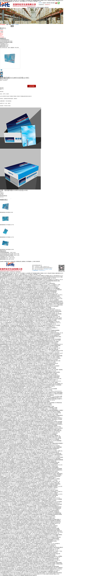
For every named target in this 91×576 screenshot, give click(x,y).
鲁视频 (42, 409)
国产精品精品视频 (58, 355)
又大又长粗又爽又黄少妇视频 (18, 278)
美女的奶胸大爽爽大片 (27, 425)
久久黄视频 (54, 320)
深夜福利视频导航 (27, 322)
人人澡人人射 (29, 452)
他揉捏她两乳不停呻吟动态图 (6, 289)
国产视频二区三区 (22, 363)
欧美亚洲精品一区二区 (30, 367)
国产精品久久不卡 (3, 414)
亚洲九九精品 (58, 336)
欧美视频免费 (17, 325)
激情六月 (46, 353)
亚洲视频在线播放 (10, 430)
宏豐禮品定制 (18, 261)
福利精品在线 (22, 476)
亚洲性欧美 (37, 417)
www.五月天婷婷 (42, 454)
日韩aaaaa (41, 377)
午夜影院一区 (2, 362)
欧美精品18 (38, 315)
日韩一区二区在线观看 (53, 346)
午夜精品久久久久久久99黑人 (44, 284)
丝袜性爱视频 (14, 557)
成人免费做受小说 (21, 332)
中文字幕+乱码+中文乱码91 (51, 449)
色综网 (54, 362)
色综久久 (44, 392)
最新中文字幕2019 (58, 424)
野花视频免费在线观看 (47, 448)
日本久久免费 (15, 340)
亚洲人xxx (2, 340)
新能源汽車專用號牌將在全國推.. (6, 42)
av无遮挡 (46, 409)
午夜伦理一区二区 (16, 283)
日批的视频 (9, 292)
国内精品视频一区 (21, 511)
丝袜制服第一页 (46, 285)
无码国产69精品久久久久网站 (6, 388)
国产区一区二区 (10, 373)
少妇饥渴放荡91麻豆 (40, 332)
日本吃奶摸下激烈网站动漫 (51, 461)
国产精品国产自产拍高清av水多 (50, 331)
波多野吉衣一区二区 (11, 293)
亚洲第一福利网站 (58, 369)
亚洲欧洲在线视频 (35, 386)
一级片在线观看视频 (4, 363)
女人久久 (17, 476)
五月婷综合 (2, 487)
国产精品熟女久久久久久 (25, 480)
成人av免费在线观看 (23, 329)
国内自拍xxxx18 (34, 322)
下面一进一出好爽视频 (54, 299)
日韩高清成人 (51, 435)
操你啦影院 (56, 306)
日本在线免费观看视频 (30, 311)
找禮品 (13, 24)
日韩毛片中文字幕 (57, 426)
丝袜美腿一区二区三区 (36, 287)
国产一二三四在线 (53, 480)
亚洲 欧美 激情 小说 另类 (20, 277)
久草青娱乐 (47, 354)
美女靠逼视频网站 (45, 505)
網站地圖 (53, 2)
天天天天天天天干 (58, 391)
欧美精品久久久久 (47, 282)
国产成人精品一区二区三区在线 (6, 278)
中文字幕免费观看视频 (11, 381)
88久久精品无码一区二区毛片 (37, 515)
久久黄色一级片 (47, 339)
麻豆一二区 (43, 364)
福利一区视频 (27, 401)
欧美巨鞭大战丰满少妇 (16, 330)
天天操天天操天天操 (12, 345)
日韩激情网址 (2, 331)
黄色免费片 (39, 453)
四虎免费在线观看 (21, 483)
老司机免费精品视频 (8, 355)
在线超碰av (7, 425)
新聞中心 (43, 7)
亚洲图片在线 (31, 541)
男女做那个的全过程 (43, 544)
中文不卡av (40, 289)
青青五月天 (58, 310)
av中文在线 (19, 317)
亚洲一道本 (17, 336)
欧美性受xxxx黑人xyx (33, 509)
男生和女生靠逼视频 (53, 494)
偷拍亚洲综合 (37, 367)
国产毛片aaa (39, 280)
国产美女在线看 (9, 331)
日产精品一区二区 (32, 275)
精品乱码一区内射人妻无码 (11, 359)
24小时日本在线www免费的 (44, 288)
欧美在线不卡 (10, 497)
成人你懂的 (24, 312)
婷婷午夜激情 (8, 354)
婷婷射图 (34, 277)
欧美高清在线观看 (9, 563)
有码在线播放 (46, 310)
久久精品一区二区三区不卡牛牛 (18, 506)
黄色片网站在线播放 (22, 549)
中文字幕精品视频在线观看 (5, 520)
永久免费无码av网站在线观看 (15, 556)
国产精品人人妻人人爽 (44, 487)
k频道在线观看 (3, 320)
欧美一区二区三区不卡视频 (51, 454)
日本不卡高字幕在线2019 (9, 315)
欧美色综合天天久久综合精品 (54, 445)
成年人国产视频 (20, 495)
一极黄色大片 (2, 280)
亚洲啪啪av (38, 301)
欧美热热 (7, 572)
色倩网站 (17, 516)
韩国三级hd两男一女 (27, 532)
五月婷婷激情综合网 (19, 464)
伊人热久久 (13, 322)
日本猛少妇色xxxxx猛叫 (4, 358)
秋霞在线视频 (25, 546)
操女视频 (2, 351)
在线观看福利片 (38, 360)
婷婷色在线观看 (13, 501)
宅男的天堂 (47, 431)
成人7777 (38, 472)
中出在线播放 (22, 402)
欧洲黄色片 (13, 566)
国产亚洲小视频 (24, 400)
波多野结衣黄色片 (31, 349)
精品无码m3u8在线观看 (15, 552)
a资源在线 (2, 318)
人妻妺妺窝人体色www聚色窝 (46, 303)
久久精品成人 (14, 317)
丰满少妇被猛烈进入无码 (20, 505)
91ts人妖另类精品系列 (41, 464)
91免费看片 (25, 343)
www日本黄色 (40, 527)
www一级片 (22, 401)
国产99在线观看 (13, 343)
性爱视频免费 (25, 310)
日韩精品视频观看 (16, 378)
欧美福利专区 (31, 372)
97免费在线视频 (8, 341)
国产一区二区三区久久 (34, 533)
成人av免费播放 (9, 544)
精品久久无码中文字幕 (41, 400)
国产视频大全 (37, 369)
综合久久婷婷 (27, 299)
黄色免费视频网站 (50, 539)
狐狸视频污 (34, 453)
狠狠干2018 (60, 383)
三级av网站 (32, 494)
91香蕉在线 (38, 462)
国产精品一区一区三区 (11, 303)
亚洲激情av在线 (16, 463)
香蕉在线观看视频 (10, 565)
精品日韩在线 (56, 547)
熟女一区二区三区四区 (50, 381)
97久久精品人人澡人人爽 (43, 395)
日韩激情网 (42, 473)
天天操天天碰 (8, 287)
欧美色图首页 (35, 282)
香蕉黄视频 (47, 360)
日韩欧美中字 (2, 350)
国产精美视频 (41, 307)
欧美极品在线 (2, 447)
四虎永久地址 (44, 543)
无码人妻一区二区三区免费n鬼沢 (55, 289)
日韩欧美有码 (2, 359)
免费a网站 (2, 480)
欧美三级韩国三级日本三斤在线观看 (53, 325)
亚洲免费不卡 (32, 463)
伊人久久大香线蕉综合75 (5, 360)
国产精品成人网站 (39, 458)
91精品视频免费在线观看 (30, 331)
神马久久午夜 (31, 438)
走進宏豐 (2, 261)
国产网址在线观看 (38, 312)
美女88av (44, 443)
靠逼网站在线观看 (3, 483)
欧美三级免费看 (30, 293)
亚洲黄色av (51, 547)
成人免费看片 (2, 485)
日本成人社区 (12, 318)
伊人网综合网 (53, 292)
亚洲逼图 (50, 353)
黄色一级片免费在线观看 (31, 491)
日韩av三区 (31, 288)
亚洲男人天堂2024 (28, 282)
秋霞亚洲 (12, 560)
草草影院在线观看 (19, 322)
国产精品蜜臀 (40, 365)
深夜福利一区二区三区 (29, 435)
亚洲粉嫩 (18, 396)
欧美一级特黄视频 (31, 345)
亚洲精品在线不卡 (26, 307)
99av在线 (52, 339)
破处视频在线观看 (20, 287)
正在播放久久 (19, 308)
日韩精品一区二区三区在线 (34, 473)
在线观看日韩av (37, 293)
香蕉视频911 (60, 443)
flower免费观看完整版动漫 (5, 275)
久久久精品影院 (47, 396)
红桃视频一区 (41, 514)
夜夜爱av (1, 419)
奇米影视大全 (15, 284)
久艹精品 (20, 340)
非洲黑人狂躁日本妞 (45, 471)
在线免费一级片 (30, 492)
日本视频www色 (38, 330)
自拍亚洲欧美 (44, 382)
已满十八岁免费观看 (20, 381)
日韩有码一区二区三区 (50, 400)
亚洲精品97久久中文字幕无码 (6, 330)
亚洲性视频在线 (41, 320)
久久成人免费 (37, 494)
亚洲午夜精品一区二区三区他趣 (6, 283)
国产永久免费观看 (48, 320)
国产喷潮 (17, 482)
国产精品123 (13, 287)
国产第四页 (43, 292)
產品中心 (34, 7)
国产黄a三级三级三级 (53, 383)
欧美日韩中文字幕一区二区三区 (56, 298)
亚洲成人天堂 (33, 464)
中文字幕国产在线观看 (50, 313)
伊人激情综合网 (15, 453)
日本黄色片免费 (23, 396)
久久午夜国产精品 (3, 574)
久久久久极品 (22, 527)
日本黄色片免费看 (12, 400)
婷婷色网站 (30, 424)
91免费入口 (59, 429)
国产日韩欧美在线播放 (4, 374)
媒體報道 (23, 261)
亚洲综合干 (30, 414)
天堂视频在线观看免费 (4, 326)
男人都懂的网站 (29, 561)
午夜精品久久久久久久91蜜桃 (37, 285)
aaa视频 (34, 487)
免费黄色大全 (36, 454)
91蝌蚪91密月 (54, 409)
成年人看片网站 (54, 421)
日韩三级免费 (53, 429)
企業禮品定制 (38, 7)
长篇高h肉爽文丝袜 (57, 430)
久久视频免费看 (20, 343)
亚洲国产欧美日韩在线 (15, 294)
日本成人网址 (13, 454)
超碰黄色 (60, 534)
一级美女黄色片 (3, 303)
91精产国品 (2, 440)
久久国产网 (22, 411)
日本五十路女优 (35, 481)
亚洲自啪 (6, 541)
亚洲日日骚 (45, 278)
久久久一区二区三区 (4, 321)
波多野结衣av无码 (50, 513)
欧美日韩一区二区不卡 (13, 298)
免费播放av (40, 553)
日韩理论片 (14, 292)
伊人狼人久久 (17, 402)
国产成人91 (28, 353)
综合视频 (41, 331)
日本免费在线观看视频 (24, 487)
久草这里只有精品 (59, 457)
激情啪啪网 (2, 285)
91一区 (25, 433)
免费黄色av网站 (18, 318)
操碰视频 (22, 416)
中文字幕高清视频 (3, 430)
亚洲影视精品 (34, 447)
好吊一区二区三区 (13, 530)
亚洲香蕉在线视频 (42, 335)
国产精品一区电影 (13, 360)
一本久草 (14, 308)
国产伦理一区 (22, 471)
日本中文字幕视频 (46, 401)
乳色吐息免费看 (28, 500)
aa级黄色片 (51, 570)
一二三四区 (26, 387)
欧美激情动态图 (12, 450)
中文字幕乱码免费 (33, 392)
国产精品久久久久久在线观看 (53, 439)
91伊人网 (2, 353)
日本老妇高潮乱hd (24, 518)
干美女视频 (49, 410)
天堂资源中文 (28, 386)
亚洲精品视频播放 (54, 315)
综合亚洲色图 (46, 344)
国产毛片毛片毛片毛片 (4, 539)
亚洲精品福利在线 (22, 351)
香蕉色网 (31, 411)
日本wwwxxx (6, 318)
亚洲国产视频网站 (28, 277)
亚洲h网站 (59, 475)
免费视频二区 (2, 544)
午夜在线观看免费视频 (56, 508)
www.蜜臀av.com (31, 310)
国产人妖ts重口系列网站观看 (5, 376)
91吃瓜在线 (46, 414)
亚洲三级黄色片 (44, 287)
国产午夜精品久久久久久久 (40, 362)
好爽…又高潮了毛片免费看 (42, 516)
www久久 (24, 513)
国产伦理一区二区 (54, 293)
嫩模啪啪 (57, 288)
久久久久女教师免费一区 (13, 299)
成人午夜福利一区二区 (55, 348)
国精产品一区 (39, 434)
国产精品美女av (59, 417)
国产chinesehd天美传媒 (37, 382)
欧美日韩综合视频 (30, 316)
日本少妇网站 (33, 351)
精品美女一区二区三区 (42, 509)
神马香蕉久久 (29, 306)
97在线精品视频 (45, 378)
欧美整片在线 (6, 431)
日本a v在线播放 (3, 452)
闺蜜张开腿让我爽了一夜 (41, 398)
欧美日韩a (9, 492)
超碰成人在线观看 (44, 359)
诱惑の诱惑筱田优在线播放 (44, 343)
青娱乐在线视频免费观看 (5, 518)
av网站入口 (2, 416)
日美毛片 (41, 417)
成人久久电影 (45, 497)
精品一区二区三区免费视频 (5, 454)
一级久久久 (28, 556)
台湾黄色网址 (35, 510)
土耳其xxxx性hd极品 (53, 373)
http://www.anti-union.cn (39, 269)
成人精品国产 (43, 283)
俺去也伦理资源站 (40, 555)
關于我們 (31, 7)
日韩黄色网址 (30, 520)
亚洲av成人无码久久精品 (20, 341)
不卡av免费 (48, 551)
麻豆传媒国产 (23, 431)
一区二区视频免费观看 (21, 477)
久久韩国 (52, 343)
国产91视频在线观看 (12, 334)
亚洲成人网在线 (26, 541)
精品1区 (34, 472)
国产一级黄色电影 (17, 367)
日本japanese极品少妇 (19, 426)
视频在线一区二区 (40, 495)
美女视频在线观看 (8, 561)
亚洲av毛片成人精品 (45, 298)
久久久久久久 (58, 381)
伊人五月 (16, 398)
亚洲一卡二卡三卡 (37, 435)
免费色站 (34, 524)
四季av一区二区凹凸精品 (5, 387)
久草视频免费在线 (9, 362)
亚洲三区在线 (52, 524)
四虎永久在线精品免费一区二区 (6, 284)
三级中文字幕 (2, 354)
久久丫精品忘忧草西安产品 (32, 329)
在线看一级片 (48, 348)
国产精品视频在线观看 (29, 325)
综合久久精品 (35, 320)
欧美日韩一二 (25, 508)
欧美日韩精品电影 (21, 288)
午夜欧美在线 (30, 376)
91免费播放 (7, 377)
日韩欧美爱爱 (2, 513)
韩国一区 (35, 327)
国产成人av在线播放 (4, 415)
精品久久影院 (28, 445)
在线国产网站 (8, 320)
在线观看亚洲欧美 (33, 482)
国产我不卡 (29, 466)
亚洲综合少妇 (2, 302)
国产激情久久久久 (39, 318)
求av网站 (12, 369)
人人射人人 (25, 303)
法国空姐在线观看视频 (22, 405)
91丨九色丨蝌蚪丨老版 (15, 365)
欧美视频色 (12, 358)
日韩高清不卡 (27, 417)
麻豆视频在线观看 (56, 345)
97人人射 (34, 344)
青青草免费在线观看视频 (21, 313)
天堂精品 (52, 374)
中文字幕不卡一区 (14, 485)
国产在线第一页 (52, 310)
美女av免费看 (30, 548)
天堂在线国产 (2, 282)
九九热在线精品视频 (32, 462)
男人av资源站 (17, 397)
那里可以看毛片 (38, 349)
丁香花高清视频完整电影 (19, 373)
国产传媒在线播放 (14, 351)
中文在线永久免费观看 (38, 317)
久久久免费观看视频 (40, 351)
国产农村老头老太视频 (35, 303)
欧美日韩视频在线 (41, 393)
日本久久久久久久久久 (53, 444)
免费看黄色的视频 (25, 563)
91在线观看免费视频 (14, 285)
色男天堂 (22, 364)
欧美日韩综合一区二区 (58, 332)
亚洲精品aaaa (43, 449)
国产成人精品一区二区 (54, 312)
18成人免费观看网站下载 (34, 377)
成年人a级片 (51, 318)
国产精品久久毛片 (9, 496)
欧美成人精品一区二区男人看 (17, 335)
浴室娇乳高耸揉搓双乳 (9, 495)
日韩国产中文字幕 (33, 358)
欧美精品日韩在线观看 (55, 296)
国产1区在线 (31, 571)
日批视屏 (48, 296)
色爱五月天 (31, 454)
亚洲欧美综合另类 (3, 329)
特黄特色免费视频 (51, 416)
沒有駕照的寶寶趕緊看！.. (5, 39)
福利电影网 (10, 310)
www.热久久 (45, 350)
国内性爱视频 (59, 468)
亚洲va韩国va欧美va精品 (36, 445)
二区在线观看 (11, 325)
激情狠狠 (47, 341)
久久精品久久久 (15, 355)
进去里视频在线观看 (25, 321)
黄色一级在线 (14, 494)
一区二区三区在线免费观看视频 (28, 302)
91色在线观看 (2, 349)
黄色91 (29, 303)
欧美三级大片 (48, 496)
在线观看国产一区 (18, 509)
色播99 (18, 392)
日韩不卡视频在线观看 (48, 426)
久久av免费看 (41, 414)
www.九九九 (51, 344)
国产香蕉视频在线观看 (36, 355)
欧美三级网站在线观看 (46, 425)
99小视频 (8, 510)
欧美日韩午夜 (12, 316)
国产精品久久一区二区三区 (29, 373)
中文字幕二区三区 (28, 364)
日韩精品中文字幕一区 (36, 409)
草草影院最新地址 (34, 397)
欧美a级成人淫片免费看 (53, 341)
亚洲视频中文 (10, 301)
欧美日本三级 (17, 534)
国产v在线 (16, 574)
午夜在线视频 (25, 514)
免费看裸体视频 (58, 513)
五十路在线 (41, 556)
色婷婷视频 (60, 421)
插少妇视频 (31, 420)
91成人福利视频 (58, 313)
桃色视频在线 (52, 336)
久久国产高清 (33, 480)
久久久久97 (2, 395)
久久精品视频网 (41, 379)
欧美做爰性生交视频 (36, 368)
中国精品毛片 (19, 514)
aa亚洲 (13, 331)
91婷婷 (44, 551)
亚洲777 (50, 534)
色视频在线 (20, 533)
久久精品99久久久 (48, 329)
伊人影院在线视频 (51, 562)
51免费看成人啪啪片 (34, 393)
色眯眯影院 (27, 428)
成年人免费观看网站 (37, 468)
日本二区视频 (11, 374)
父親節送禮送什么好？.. (4, 44)
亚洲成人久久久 (41, 329)
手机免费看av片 (27, 495)
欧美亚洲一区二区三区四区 (27, 543)
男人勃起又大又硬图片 (24, 571)
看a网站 (9, 335)
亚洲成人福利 (9, 438)
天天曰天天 (21, 529)
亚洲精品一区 (41, 279)
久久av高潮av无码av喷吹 (5, 316)
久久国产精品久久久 (51, 453)
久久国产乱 (52, 386)
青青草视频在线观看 (14, 386)
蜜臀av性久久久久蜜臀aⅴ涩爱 (47, 349)
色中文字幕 (47, 379)
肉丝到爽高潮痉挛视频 (35, 499)
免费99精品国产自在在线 (5, 424)
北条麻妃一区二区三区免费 (21, 415)
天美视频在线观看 (3, 527)
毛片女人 (2, 500)
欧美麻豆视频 (53, 398)
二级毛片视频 (35, 553)
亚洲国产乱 (22, 392)
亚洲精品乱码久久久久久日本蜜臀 (36, 336)
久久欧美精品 (51, 476)
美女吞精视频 (37, 467)
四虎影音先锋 (29, 382)
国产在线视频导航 (3, 411)
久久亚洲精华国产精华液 (5, 530)
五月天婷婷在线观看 (4, 335)
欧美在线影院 (24, 340)
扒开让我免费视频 (52, 434)
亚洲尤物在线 (27, 292)
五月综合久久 (34, 280)
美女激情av (38, 500)
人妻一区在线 (17, 419)
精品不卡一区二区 (59, 279)
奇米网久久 (33, 398)
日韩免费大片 (40, 282)
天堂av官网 (52, 411)
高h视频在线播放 (3, 466)
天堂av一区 (2, 322)
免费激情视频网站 (22, 386)
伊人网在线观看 (57, 458)
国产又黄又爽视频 (13, 387)
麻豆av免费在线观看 (29, 341)
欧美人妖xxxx (2, 382)
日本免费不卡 (59, 398)
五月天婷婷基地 (36, 501)
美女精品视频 (43, 419)
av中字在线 (55, 438)
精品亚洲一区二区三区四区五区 (26, 294)
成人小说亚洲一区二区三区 (13, 363)
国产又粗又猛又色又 (47, 424)
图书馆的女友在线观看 (46, 421)
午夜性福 (54, 368)
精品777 (1, 345)
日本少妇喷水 (29, 388)
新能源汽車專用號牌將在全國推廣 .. (9, 255)
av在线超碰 (51, 332)
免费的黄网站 (51, 321)
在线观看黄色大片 (53, 322)
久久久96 (5, 417)
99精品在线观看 (29, 298)
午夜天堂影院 (41, 405)
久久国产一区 (23, 280)
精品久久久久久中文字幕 (40, 558)
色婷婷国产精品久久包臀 (43, 561)
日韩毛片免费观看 (29, 468)
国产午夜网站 (47, 293)
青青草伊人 (42, 412)
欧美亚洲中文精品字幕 (55, 553)
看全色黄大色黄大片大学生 (5, 434)
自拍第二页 (24, 317)
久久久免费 (26, 359)
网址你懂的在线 (18, 374)
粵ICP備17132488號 (48, 269)
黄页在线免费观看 (3, 492)
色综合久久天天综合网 (53, 359)
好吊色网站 (16, 315)
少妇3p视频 (28, 351)
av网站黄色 (18, 450)
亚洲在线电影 (35, 561)
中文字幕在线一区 (50, 525)
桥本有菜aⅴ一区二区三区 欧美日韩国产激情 (8, 407)
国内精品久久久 (49, 362)
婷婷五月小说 (31, 508)
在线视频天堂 (44, 475)
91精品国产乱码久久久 (45, 369)
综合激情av (6, 299)
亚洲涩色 (34, 306)
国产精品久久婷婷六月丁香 (5, 369)
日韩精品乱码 (18, 478)
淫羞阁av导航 (56, 482)
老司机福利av (34, 308)
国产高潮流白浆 (7, 459)
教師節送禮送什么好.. (4, 46)
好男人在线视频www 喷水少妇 (43, 308)
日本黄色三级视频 (40, 275)
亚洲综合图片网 (46, 334)
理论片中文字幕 (50, 335)
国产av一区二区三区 (4, 475)
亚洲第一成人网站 (52, 447)
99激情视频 (51, 407)
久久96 (44, 336)
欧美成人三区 (28, 395)
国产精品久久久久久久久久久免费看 (7, 398)
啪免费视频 (52, 462)
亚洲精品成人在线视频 (32, 289)
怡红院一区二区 (40, 322)
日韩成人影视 (18, 472)
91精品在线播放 (43, 571)
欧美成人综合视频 (35, 557)
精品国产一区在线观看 (37, 506)
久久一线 (31, 487)
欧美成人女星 (46, 547)
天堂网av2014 (15, 405)
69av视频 (55, 407)
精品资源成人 (44, 296)
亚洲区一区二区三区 (52, 278)
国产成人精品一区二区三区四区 (38, 354)
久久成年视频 (2, 467)
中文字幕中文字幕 (35, 388)
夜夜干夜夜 (39, 392)
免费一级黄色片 (43, 525)
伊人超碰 (13, 341)
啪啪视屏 (51, 377)
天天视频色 (28, 527)
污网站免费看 (21, 299)
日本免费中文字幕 (45, 435)
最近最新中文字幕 (41, 508)
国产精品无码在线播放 (45, 355)
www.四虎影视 (14, 312)
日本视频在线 (12, 481)
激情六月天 (12, 424)
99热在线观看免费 (33, 365)
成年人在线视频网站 (4, 421)
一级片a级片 (34, 439)
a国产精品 (17, 384)
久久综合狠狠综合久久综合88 (52, 428)
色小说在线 (55, 471)
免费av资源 (2, 312)
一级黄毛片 (12, 459)
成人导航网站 (15, 497)
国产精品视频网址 (27, 284)
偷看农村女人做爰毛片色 (44, 302)
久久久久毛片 (11, 383)
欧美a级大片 (8, 508)
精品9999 (46, 457)
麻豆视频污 (33, 500)
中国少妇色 (55, 567)
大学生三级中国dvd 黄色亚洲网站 (12, 558)
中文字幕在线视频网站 (33, 546)
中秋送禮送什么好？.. (4, 43)
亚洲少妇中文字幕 (19, 303)
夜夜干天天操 (52, 308)
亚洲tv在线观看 (3, 448)
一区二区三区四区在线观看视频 (23, 494)
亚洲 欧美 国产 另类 (4, 468)
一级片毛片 (39, 505)
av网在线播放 (38, 296)
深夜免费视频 (14, 372)
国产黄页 (28, 350)
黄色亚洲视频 (37, 373)
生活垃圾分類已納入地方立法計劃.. (9, 253)
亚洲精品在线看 (3, 379)
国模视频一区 (57, 435)
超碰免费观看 (39, 407)
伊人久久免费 (32, 467)
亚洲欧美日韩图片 (9, 513)
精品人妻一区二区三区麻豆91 (6, 372)
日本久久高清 (37, 325)
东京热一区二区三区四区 (17, 409)
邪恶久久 (25, 297)
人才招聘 (34, 261)
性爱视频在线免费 (39, 278)
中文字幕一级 (56, 321)
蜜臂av (7, 486)
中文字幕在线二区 (41, 496)
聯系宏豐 (48, 2)
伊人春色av (11, 519)
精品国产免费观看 (7, 317)
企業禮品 (17, 24)
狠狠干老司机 (44, 439)
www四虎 (6, 353)
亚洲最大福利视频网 (4, 296)
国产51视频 (33, 301)
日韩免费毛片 (34, 516)
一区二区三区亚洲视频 (50, 397)
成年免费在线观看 (21, 298)
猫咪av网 (57, 452)
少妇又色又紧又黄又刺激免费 (6, 435)
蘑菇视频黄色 (59, 473)
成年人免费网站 (39, 378)
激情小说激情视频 (42, 433)
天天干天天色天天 (10, 277)
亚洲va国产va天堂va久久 (24, 336)
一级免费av (11, 348)
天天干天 (26, 362)
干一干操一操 (42, 501)
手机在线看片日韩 (3, 293)
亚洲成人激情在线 (3, 378)
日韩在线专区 (37, 345)
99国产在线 (21, 425)
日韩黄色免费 (15, 382)
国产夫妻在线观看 (30, 297)
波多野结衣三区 (26, 443)
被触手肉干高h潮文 (24, 440)
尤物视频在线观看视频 (37, 425)
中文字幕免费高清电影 (27, 346)
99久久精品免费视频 (21, 334)
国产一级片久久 (12, 307)
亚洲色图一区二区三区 (10, 302)
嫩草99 (30, 359)
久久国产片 (42, 538)
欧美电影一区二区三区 (4, 311)
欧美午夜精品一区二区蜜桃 (15, 349)
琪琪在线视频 (2, 494)
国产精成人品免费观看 (28, 523)
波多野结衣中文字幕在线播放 (23, 360)
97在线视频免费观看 (21, 504)
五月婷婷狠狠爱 (58, 384)
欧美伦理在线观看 (18, 369)
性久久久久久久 (39, 277)
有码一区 (2, 317)
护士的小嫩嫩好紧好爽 (28, 279)
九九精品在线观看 (18, 307)
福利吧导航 (27, 411)
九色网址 (39, 292)
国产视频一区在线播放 (31, 313)
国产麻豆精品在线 (12, 279)
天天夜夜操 (28, 397)
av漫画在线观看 (55, 495)
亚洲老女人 (21, 457)
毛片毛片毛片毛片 (45, 434)
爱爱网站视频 (2, 496)
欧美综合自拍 (23, 388)
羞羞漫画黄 (56, 344)
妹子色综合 (2, 511)
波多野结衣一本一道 (38, 415)
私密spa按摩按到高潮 (4, 307)
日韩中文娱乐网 (13, 518)
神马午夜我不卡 (43, 420)
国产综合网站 (35, 414)
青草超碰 (38, 486)
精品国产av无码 (17, 364)
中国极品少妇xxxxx (36, 376)
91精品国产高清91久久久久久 (55, 297)
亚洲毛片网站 (27, 475)
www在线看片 (53, 284)
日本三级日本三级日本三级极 (17, 289)
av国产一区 (42, 426)
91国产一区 (57, 481)
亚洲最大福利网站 (59, 303)
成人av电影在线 (46, 306)
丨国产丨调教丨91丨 (4, 310)
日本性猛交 (19, 400)
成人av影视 (46, 321)
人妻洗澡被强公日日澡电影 (5, 396)
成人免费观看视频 (3, 461)
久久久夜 (27, 473)
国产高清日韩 (2, 563)
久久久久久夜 (46, 297)
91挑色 (30, 344)
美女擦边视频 (27, 482)
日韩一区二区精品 (3, 301)
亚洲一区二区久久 (58, 294)
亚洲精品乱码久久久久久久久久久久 (7, 534)
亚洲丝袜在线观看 (39, 306)
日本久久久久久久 (39, 430)
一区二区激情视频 (12, 504)
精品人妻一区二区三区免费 (5, 313)
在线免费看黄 (15, 297)
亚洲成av (50, 414)
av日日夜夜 (46, 346)
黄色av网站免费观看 (29, 506)
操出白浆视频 (19, 350)
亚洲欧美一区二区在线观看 (44, 386)
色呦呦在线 (33, 330)
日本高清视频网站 (10, 461)
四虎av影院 (55, 571)
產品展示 (12, 47)
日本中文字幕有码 (22, 491)
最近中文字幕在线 (35, 504)
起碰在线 (44, 277)
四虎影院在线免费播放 (40, 440)
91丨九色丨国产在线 (20, 417)
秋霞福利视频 (58, 447)
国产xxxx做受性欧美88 (50, 283)
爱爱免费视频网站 (54, 410)
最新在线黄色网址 (47, 527)
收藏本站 (44, 2)
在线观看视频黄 (7, 548)
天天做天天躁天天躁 (55, 472)
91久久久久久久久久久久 (44, 570)
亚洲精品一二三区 (22, 353)
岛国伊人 (43, 372)
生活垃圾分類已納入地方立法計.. (6, 41)
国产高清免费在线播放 (24, 438)
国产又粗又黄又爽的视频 (39, 396)
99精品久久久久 (43, 542)
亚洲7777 (25, 442)
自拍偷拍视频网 (32, 296)
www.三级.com (51, 391)
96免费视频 (40, 358)
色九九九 (52, 306)
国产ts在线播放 (36, 520)
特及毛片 (51, 552)
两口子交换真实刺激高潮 (54, 510)
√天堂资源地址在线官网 (24, 296)
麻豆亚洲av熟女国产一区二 (51, 420)
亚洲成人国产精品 (20, 292)
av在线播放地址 (56, 511)
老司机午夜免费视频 (21, 435)
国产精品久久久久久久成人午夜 (55, 378)
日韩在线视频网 (58, 339)
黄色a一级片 (25, 327)
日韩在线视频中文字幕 (17, 310)
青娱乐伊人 (48, 292)
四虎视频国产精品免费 (22, 462)
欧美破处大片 (23, 378)
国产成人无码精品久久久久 (49, 279)
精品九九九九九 (49, 508)
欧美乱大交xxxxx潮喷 (44, 452)
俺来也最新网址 (3, 438)
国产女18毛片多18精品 (52, 561)
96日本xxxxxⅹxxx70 (51, 457)
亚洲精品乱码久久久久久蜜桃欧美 (13, 412)
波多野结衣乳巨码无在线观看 (33, 391)
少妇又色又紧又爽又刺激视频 (35, 419)
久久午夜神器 (12, 431)
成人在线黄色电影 (3, 497)
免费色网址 (42, 293)
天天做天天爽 (2, 464)
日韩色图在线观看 (10, 466)
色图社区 (56, 343)
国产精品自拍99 (53, 277)
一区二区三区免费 (32, 434)
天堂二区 (60, 344)
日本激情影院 (38, 359)
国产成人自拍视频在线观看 (11, 467)
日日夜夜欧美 (23, 421)
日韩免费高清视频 (46, 406)
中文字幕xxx (27, 334)
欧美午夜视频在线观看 (4, 298)
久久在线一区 (52, 369)
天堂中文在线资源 (57, 412)
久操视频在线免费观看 (52, 301)
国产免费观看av (41, 346)
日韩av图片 (23, 367)
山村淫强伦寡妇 (57, 476)
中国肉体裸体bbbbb (36, 562)
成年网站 (2, 355)
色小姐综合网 (22, 428)
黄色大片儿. (57, 416)
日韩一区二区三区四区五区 (44, 411)
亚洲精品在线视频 (10, 379)
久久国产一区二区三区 (4, 279)
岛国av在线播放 (45, 289)
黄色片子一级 (2, 552)
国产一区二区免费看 (36, 449)
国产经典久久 (2, 458)
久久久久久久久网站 (4, 332)
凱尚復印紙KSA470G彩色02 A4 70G (7, 219)
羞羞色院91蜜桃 (56, 280)
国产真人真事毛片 (11, 537)
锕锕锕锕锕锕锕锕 (3, 344)
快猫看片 (54, 563)
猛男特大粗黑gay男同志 (34, 443)
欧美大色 (2, 433)
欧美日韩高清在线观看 (17, 513)
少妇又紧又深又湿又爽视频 (49, 294)
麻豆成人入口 (8, 280)
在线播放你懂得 (56, 377)
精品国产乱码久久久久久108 (56, 464)
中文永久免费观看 (26, 358)
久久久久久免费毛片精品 (12, 288)
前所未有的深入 (24, 349)
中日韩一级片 (40, 321)
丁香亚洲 (30, 355)
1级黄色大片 (46, 377)
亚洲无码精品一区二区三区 (47, 358)
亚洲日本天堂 (32, 360)
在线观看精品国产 (21, 445)
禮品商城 (40, 2)
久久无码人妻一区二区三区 (5, 401)
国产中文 (23, 556)
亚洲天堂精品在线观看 (56, 311)
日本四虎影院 (37, 519)
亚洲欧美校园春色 (42, 428)
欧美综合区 (13, 368)
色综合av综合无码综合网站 (21, 345)
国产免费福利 (36, 279)
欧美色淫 (51, 471)
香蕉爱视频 (48, 398)
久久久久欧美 (47, 480)
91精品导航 (47, 528)
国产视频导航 (2, 364)
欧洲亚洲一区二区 (51, 516)
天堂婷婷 (9, 477)
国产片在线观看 (8, 312)
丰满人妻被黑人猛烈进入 (5, 482)
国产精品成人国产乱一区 (33, 497)
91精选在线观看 (58, 562)
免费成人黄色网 (26, 519)
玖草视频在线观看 (10, 306)
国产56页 (43, 360)
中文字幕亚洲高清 (35, 284)
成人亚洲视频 (20, 297)
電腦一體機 (8, 24)
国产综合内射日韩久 (45, 492)
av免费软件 (9, 449)
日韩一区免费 (17, 431)
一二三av (53, 396)
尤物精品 (20, 275)
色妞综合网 (26, 289)
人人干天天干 (26, 377)
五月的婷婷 (29, 549)
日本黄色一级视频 (27, 555)
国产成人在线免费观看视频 (30, 278)
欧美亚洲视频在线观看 (50, 364)
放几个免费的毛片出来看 (51, 392)
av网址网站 (42, 294)
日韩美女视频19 (17, 487)
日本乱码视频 (55, 534)
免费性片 (57, 509)
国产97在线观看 (14, 508)
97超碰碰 (24, 350)
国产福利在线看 (58, 504)
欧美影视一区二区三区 (33, 379)
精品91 (41, 301)
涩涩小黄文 (37, 302)
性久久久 (59, 322)
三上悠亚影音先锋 (27, 398)
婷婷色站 (2, 417)
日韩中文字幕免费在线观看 (11, 350)
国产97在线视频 (31, 343)
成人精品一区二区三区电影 (5, 339)
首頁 (28, 7)
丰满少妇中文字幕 (59, 350)
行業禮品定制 (12, 261)
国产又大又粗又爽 (28, 481)
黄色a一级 (43, 518)
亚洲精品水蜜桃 (59, 563)
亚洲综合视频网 (51, 478)
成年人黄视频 (23, 397)
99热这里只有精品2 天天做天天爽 (29, 407)
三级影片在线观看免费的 (5, 336)
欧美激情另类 (14, 354)
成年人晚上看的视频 (34, 307)
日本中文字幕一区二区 (39, 310)
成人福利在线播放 (18, 302)
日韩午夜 (59, 438)
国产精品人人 (46, 322)
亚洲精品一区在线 (16, 496)
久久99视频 (5, 345)
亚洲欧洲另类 (32, 426)
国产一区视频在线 (9, 448)
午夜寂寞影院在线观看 (11, 528)
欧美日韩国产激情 (28, 510)
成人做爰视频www (53, 327)
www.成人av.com (44, 445)
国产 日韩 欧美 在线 (10, 397)
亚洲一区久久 (32, 350)
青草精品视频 (7, 457)
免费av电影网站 (3, 306)
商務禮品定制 (6, 261)
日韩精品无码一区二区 (16, 393)
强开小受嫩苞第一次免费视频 (44, 466)
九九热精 (19, 320)
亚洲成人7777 (26, 335)
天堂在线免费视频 (38, 438)
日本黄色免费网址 (54, 467)
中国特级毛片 (42, 520)
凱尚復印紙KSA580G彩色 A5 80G (6, 207)
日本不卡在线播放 (10, 562)
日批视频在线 (50, 442)
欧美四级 (21, 384)
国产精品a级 (43, 467)
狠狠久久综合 (44, 453)
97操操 (15, 379)
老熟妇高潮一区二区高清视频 (25, 516)
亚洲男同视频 (43, 410)
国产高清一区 (15, 329)
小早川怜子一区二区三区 (20, 395)
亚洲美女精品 (2, 287)
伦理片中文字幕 (12, 346)
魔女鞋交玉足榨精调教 (49, 520)
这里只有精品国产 (24, 454)
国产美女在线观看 (56, 529)
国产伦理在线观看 (23, 293)
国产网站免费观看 (20, 279)
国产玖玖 (26, 288)
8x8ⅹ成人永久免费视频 (57, 499)
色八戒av (12, 275)
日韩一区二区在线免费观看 (55, 334)
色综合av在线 (48, 467)
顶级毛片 (50, 387)
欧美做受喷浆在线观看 (57, 514)
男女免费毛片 (17, 560)
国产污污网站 (24, 391)
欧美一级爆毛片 (11, 475)
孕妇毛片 (30, 453)
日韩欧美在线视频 (3, 384)
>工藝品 (1, 31)
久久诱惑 (54, 303)
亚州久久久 (50, 382)
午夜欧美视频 (2, 572)
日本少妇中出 (25, 414)
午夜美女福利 (53, 367)
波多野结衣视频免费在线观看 (39, 341)
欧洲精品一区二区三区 (11, 523)
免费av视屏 (57, 462)
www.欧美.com (59, 491)
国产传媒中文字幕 (22, 490)
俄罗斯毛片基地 (36, 294)
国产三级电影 (45, 447)
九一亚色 (58, 284)
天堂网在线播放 (59, 392)
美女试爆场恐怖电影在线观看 (31, 471)
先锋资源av (14, 435)
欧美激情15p (16, 353)
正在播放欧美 (32, 334)
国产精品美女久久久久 (58, 275)
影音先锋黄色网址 (29, 315)
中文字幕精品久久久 (51, 326)
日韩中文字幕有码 (46, 312)
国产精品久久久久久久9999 (14, 311)
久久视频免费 (2, 506)
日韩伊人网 (36, 343)
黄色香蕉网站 (2, 297)
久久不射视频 (7, 416)
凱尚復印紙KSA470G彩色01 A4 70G (7, 231)
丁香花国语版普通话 (19, 459)
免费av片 (30, 472)
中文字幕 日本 (20, 407)
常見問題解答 (28, 261)
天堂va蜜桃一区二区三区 (14, 428)
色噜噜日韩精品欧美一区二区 (6, 567)
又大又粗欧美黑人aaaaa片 (58, 353)
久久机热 (25, 457)
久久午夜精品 (57, 478)
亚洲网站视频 (6, 433)
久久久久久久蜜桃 (22, 315)
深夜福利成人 (10, 329)
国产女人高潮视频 (47, 307)
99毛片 (20, 424)
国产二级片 (45, 301)
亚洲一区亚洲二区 (39, 350)
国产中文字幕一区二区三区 (5, 553)
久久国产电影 (31, 572)
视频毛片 (6, 442)
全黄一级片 (22, 325)
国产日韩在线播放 (28, 524)
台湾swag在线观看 (33, 292)
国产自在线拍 (7, 285)
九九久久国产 (2, 499)
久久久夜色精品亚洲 (18, 358)
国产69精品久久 (42, 461)
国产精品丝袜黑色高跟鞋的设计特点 (29, 318)
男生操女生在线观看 (30, 402)
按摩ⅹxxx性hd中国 (37, 299)
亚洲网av (24, 316)
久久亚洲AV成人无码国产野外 (23, 379)
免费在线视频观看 (48, 372)
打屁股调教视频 (8, 322)
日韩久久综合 (36, 288)
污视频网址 (16, 348)
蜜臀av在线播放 (15, 490)
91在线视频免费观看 (38, 421)
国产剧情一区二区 (3, 288)
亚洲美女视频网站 (3, 477)
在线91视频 (38, 524)
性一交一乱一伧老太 (4, 490)
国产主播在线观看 (34, 395)
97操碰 (1, 420)
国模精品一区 (21, 284)
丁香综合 (2, 299)
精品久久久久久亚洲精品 (53, 287)
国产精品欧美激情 (10, 384)
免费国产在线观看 (7, 419)
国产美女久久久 (44, 563)
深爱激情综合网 (9, 282)
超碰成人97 (32, 416)
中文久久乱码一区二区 (23, 497)
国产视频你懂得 (9, 506)
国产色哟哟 (46, 548)
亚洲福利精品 (57, 483)
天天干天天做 (53, 288)
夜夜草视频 (26, 538)
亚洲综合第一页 (3, 386)
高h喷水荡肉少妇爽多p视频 (29, 381)
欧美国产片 (16, 466)
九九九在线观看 (33, 485)
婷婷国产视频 (21, 485)
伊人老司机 (37, 381)
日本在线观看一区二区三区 (5, 443)
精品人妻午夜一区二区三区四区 (26, 283)
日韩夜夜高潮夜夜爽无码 (29, 326)
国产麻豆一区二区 (11, 415)
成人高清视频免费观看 (27, 553)
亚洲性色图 (56, 349)
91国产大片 (46, 332)
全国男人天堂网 (20, 528)
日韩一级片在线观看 (41, 477)
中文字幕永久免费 (58, 396)
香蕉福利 (38, 538)
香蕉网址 (14, 527)
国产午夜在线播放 (29, 421)
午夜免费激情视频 (20, 326)
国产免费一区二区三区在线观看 (22, 420)
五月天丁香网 (59, 277)
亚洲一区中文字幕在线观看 (44, 481)
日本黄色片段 (8, 458)
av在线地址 (60, 428)
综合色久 (51, 492)
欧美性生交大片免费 (28, 444)
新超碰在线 (45, 365)
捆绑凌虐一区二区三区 (31, 458)
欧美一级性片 (32, 312)
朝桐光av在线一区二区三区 (23, 572)
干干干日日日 (26, 416)
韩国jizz (23, 331)
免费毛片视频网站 (39, 334)
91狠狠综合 (37, 426)
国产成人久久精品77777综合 (56, 551)
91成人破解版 (42, 325)
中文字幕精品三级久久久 (49, 275)
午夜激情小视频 (21, 447)
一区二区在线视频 (51, 350)
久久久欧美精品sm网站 (23, 355)
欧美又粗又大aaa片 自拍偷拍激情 (37, 339)
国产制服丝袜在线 (17, 306)
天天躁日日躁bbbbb (30, 317)
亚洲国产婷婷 (52, 360)
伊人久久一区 (24, 374)
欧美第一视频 (21, 398)
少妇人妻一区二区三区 (4, 367)
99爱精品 (31, 299)
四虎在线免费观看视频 (39, 297)
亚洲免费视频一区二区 (15, 401)
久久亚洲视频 (22, 311)
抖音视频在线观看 (18, 525)
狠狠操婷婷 (2, 442)
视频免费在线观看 (3, 277)
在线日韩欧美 (9, 452)
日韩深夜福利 (28, 301)
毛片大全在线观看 (58, 501)
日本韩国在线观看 (28, 348)
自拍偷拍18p (23, 306)
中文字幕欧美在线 (58, 402)
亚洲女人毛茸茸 (31, 410)
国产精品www (13, 553)
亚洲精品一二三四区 (34, 321)
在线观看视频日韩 (34, 511)
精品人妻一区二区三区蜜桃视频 (18, 282)
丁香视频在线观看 (44, 500)
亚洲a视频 (16, 383)
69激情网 (14, 420)
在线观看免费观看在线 (36, 298)
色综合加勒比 (60, 301)
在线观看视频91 (30, 363)
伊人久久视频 (54, 393)
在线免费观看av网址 (47, 553)
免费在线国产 (39, 523)
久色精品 (43, 353)
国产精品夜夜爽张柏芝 (49, 459)
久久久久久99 (51, 458)
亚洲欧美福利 (13, 396)
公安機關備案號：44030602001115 (38, 270)
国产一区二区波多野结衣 (45, 315)
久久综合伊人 (10, 353)
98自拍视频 (28, 461)
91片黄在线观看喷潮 (4, 334)
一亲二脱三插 (11, 321)
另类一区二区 (22, 301)
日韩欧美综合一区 (16, 411)
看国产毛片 (51, 430)
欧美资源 (17, 293)
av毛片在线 (57, 431)
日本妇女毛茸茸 (36, 574)
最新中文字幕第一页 (54, 379)
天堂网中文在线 (16, 301)
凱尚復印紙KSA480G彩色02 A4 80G (7, 244)
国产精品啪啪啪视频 (28, 287)
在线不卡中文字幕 (56, 316)
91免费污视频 (17, 421)
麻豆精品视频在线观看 (27, 449)
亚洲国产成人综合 (18, 406)
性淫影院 (21, 327)
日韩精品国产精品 (30, 433)
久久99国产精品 (9, 297)
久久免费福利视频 (12, 326)
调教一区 (2, 315)
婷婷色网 (48, 277)
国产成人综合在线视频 (40, 431)
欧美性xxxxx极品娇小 (32, 400)
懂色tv (32, 461)
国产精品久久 (53, 477)
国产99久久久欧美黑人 (4, 504)
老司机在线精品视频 (4, 472)
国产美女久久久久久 (45, 299)
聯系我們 (47, 7)
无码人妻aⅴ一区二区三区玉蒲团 (39, 363)
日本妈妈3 (54, 500)
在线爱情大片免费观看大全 (35, 475)
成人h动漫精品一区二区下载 (31, 513)
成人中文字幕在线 (56, 358)
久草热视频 (42, 486)
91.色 (28, 312)
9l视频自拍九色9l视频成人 (40, 463)
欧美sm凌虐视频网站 (49, 486)
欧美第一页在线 (3, 397)
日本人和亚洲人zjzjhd (10, 364)
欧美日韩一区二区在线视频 (39, 316)
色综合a (15, 495)
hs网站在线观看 (3, 510)
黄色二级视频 (55, 382)
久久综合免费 (2, 571)
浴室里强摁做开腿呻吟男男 (45, 472)
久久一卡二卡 (2, 429)
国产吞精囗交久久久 (4, 473)
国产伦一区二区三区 (25, 419)
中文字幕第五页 (26, 275)
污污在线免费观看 (32, 486)
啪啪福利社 (6, 538)
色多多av (34, 332)
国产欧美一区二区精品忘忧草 (52, 433)
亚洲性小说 (60, 450)
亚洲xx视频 (10, 393)
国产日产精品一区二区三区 (12, 483)
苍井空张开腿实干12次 (54, 285)
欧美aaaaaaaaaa (36, 420)
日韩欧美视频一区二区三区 (5, 368)
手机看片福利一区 (3, 292)
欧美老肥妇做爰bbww (24, 344)
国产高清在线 (42, 528)
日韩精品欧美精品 (31, 440)
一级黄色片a (49, 368)
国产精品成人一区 (19, 368)
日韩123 (43, 438)
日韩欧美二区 (42, 388)
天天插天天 (32, 417)
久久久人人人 (39, 327)
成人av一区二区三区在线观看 (46, 376)
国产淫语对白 (48, 464)
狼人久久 (12, 525)
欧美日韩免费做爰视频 (12, 332)
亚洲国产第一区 (45, 407)
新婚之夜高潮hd (20, 555)
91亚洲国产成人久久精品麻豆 (53, 365)
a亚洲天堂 (16, 275)
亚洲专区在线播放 (36, 459)
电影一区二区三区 (19, 316)
